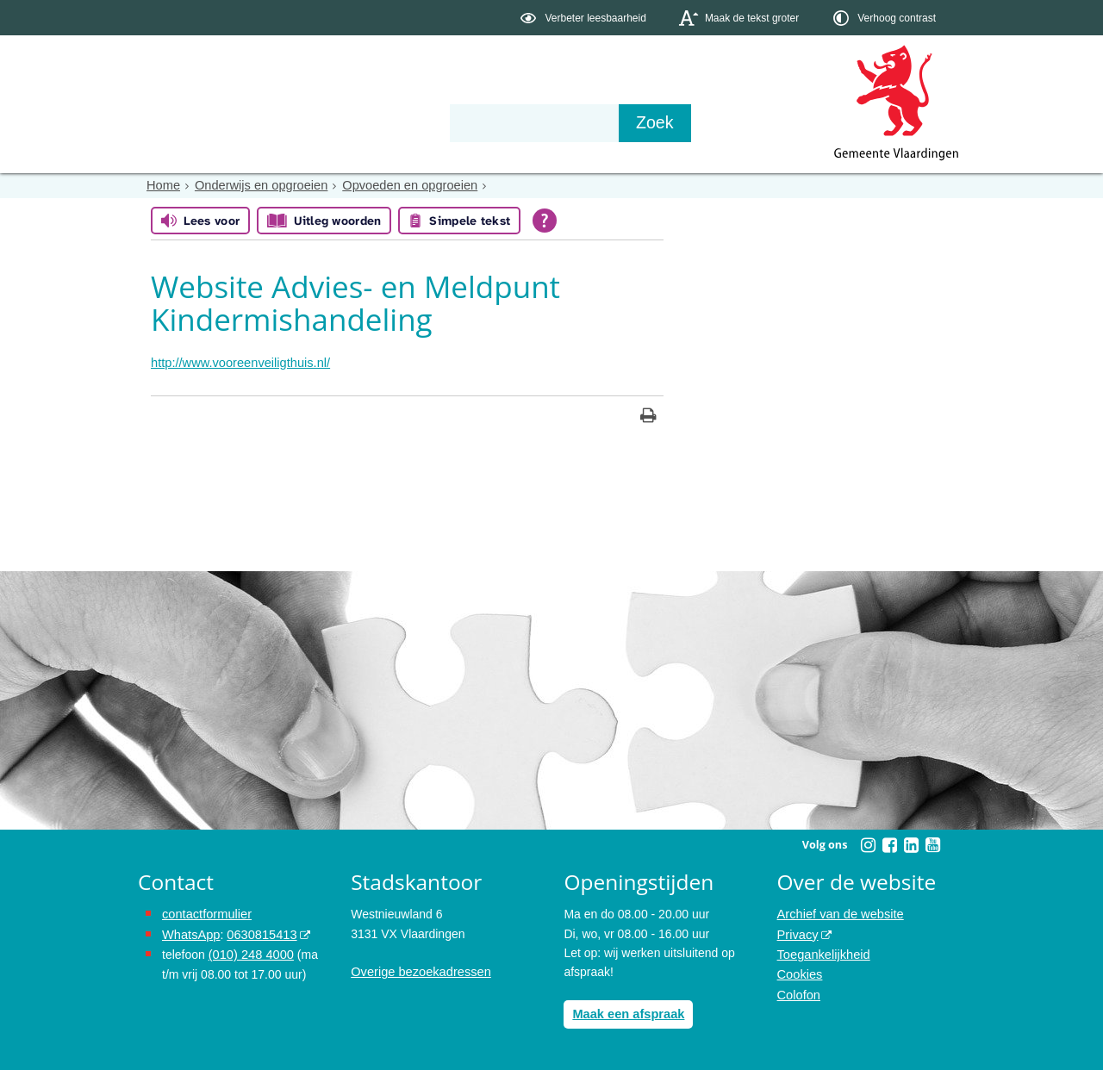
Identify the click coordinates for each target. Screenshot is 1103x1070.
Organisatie (401, 122)
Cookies (799, 971)
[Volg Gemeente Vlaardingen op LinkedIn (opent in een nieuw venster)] (910, 843)
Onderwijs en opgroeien (257, 185)
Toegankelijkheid (822, 951)
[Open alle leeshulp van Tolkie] (545, 220)
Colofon (798, 990)
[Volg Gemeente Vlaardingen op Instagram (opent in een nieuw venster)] (867, 843)
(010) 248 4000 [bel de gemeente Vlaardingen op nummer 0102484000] (249, 951)
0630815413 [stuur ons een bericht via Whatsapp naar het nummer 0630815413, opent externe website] (257, 932)
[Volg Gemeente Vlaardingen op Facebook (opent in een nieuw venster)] (889, 843)
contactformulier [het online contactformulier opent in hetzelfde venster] (205, 913)
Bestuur (298, 122)
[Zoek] (736, 123)
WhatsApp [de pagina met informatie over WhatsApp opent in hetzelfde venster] (190, 932)
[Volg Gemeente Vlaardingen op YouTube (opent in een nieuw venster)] (932, 843)
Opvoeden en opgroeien (399, 185)
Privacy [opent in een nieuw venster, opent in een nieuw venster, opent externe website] (797, 932)
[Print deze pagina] (648, 415)
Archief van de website (838, 913)
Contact (505, 122)
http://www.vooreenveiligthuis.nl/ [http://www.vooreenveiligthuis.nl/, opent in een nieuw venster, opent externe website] (236, 363)
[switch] (584, 18)
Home (162, 185)
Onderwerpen (188, 122)
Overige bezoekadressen (418, 971)
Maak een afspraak (626, 1012)
